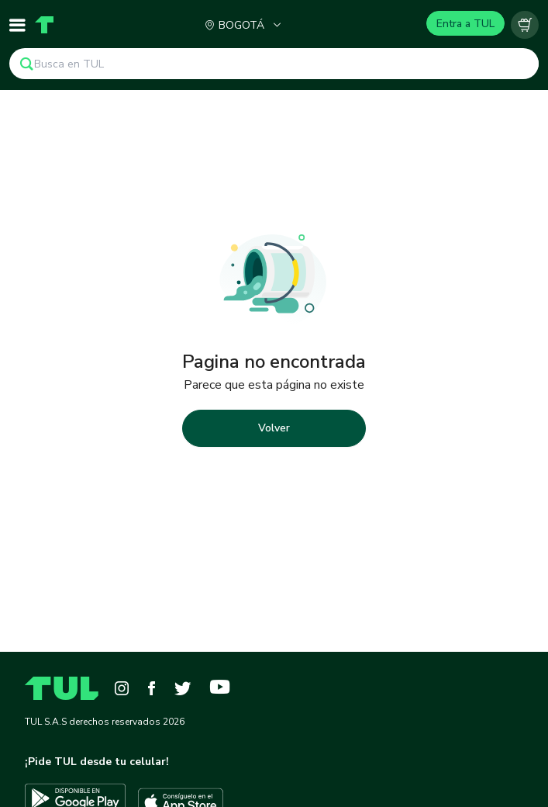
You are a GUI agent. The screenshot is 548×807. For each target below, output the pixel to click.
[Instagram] (122, 689)
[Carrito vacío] (525, 25)
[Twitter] (182, 689)
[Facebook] (151, 689)
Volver (274, 428)
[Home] (44, 24)
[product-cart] (525, 25)
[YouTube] (219, 689)
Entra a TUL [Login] (465, 23)
